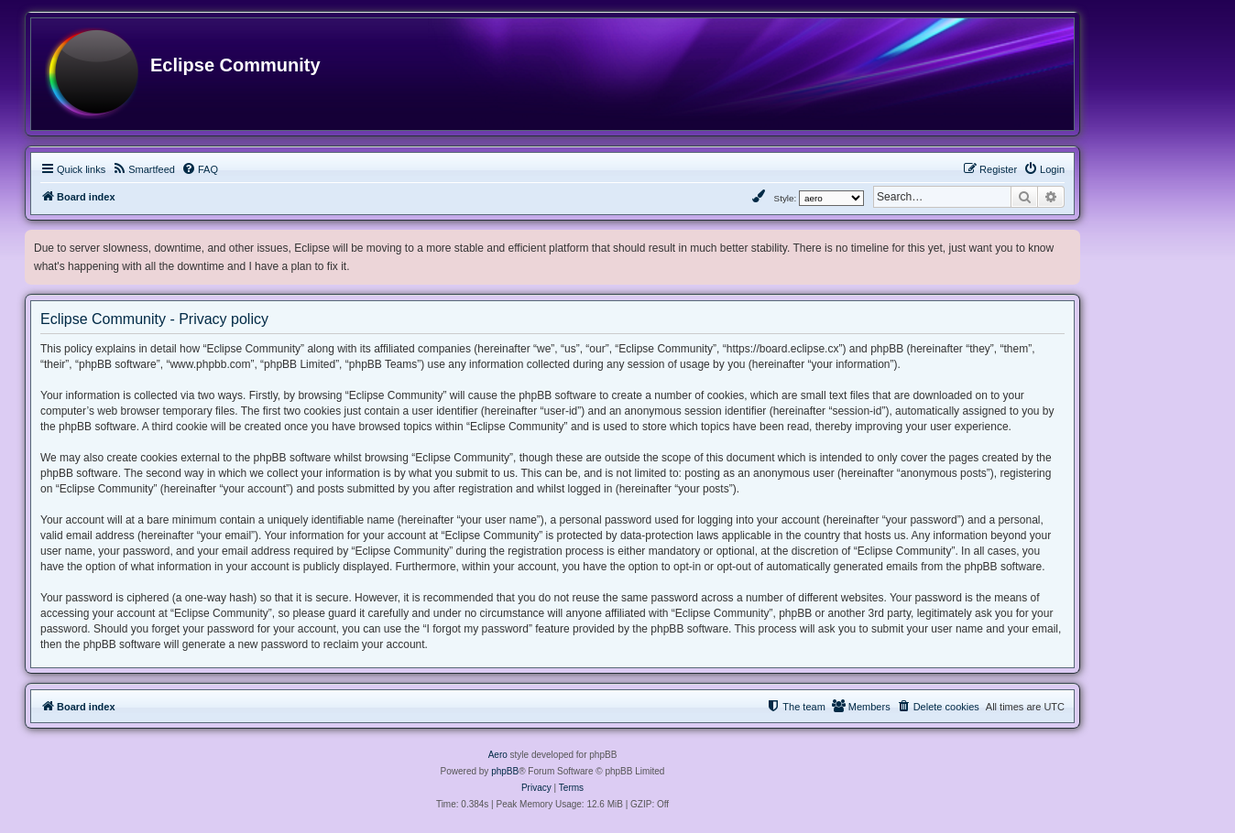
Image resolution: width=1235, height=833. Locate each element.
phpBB (505, 771)
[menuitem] (143, 169)
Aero (498, 755)
